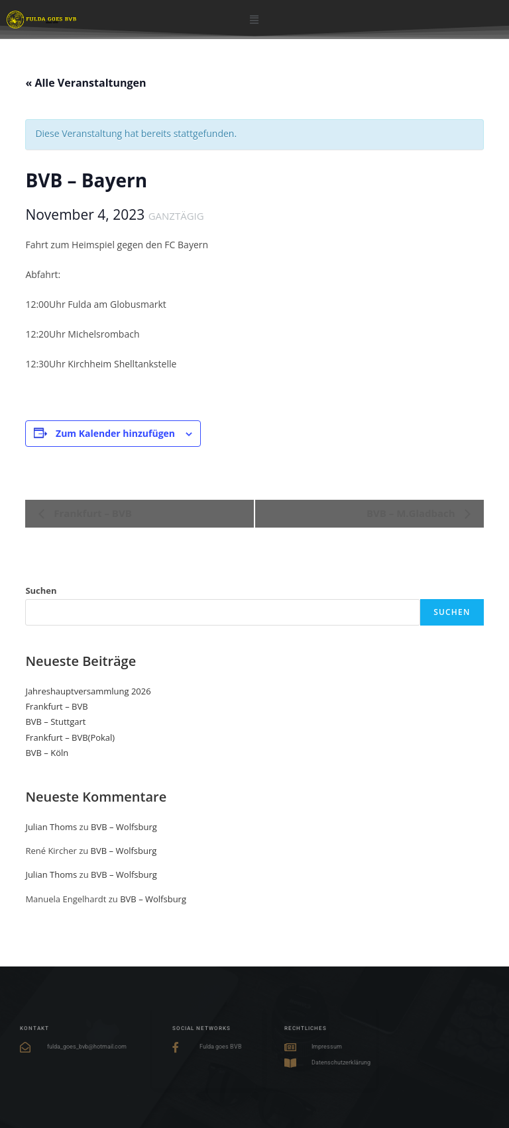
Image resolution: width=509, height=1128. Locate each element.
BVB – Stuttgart (55, 722)
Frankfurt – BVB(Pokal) (70, 737)
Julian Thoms (51, 827)
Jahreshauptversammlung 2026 (87, 691)
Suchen (40, 590)
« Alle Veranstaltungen (85, 82)
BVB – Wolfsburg (124, 827)
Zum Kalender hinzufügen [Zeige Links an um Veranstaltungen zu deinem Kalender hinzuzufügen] (115, 433)
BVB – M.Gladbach (412, 513)
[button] (254, 19)
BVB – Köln (46, 753)
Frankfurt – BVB (91, 513)
